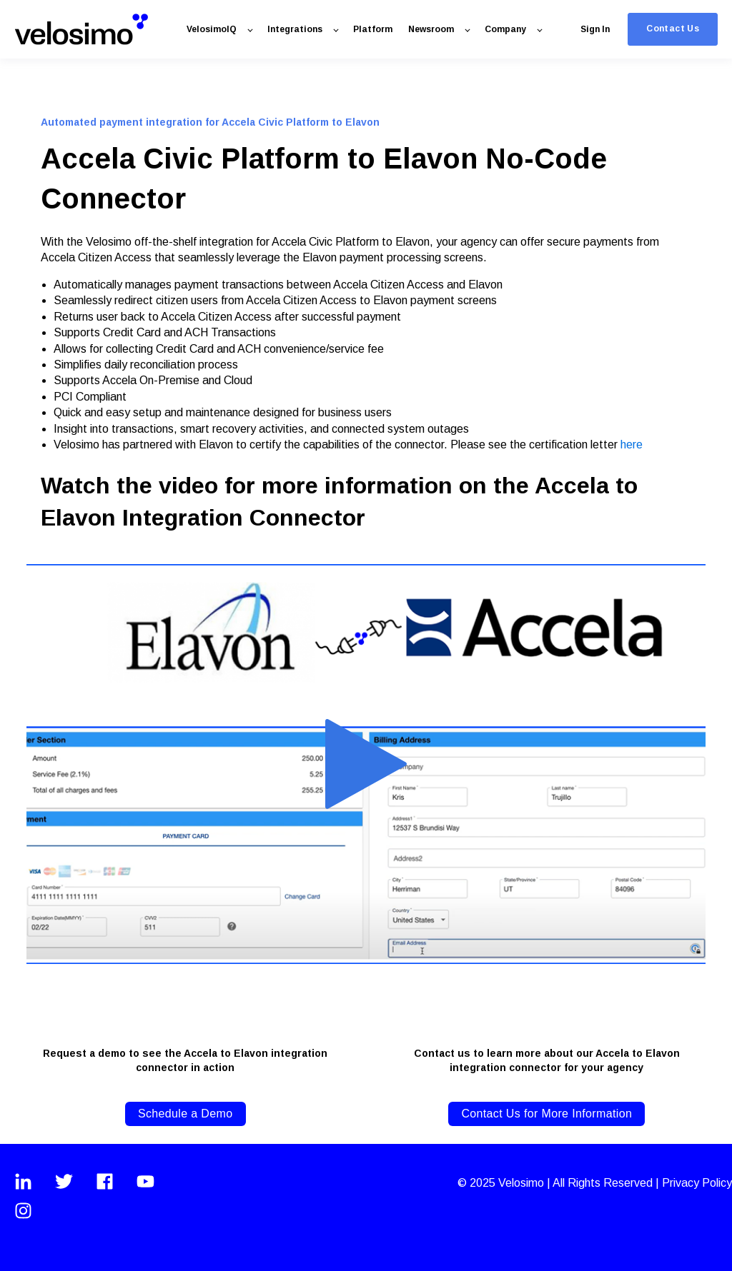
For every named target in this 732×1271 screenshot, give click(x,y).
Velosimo (522, 1183)
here (631, 444)
